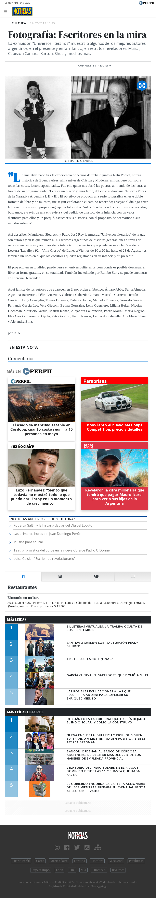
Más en (29, 371)
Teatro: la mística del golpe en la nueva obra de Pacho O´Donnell (62, 550)
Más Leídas (16, 619)
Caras (40, 861)
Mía (83, 870)
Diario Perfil (21, 861)
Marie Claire (59, 861)
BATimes (118, 870)
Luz (71, 870)
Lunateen (99, 870)
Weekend (116, 861)
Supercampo (41, 870)
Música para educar (28, 542)
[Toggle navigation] (6, 11)
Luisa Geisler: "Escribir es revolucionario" (44, 558)
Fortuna (79, 861)
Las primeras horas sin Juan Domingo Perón (47, 533)
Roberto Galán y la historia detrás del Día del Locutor (53, 525)
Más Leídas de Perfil (25, 712)
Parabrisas (136, 861)
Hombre (97, 861)
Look (59, 870)
